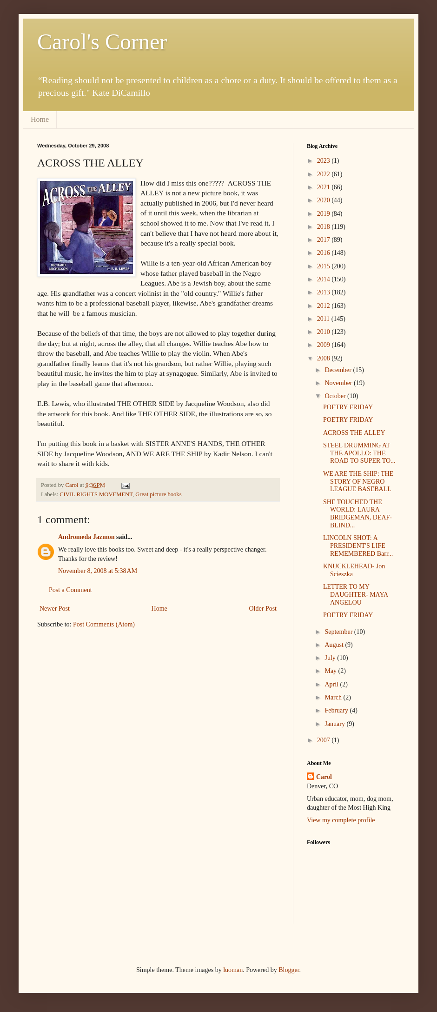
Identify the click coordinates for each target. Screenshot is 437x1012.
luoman (233, 969)
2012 (324, 305)
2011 (324, 318)
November (339, 383)
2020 (324, 200)
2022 (324, 174)
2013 (324, 292)
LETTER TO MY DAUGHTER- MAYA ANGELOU (355, 594)
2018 (324, 226)
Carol (324, 776)
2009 (324, 344)
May (331, 670)
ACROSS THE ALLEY (354, 432)
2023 (324, 160)
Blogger (288, 969)
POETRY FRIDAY (348, 407)
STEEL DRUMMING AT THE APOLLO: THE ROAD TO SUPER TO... (359, 453)
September (339, 631)
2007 (324, 740)
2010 (324, 331)
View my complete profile (341, 820)
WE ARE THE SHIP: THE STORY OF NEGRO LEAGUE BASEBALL (358, 481)
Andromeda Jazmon (86, 536)
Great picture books (158, 494)
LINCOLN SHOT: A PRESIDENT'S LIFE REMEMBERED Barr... (358, 545)
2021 (324, 187)
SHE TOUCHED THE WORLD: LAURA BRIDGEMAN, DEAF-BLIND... (357, 514)
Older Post (263, 608)
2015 (324, 266)
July (330, 657)
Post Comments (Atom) (104, 624)
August (334, 644)
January (335, 723)
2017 (324, 239)
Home (40, 119)
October (335, 396)
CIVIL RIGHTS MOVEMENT (96, 494)
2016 (324, 252)
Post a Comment (70, 589)
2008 (324, 358)
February (337, 710)
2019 (324, 213)
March (333, 697)
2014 (324, 279)
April (332, 684)
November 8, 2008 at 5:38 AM (97, 570)
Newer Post (55, 608)
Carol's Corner (102, 41)
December (338, 369)
